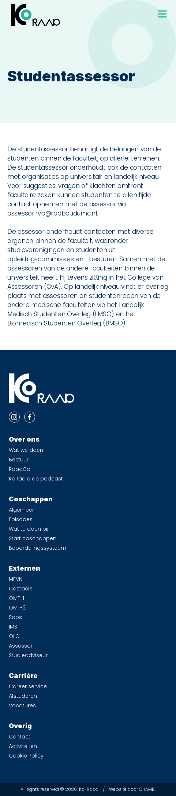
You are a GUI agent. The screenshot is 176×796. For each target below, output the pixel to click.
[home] (33, 14)
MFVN (15, 579)
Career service (28, 686)
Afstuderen (23, 696)
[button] (162, 14)
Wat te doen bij (28, 528)
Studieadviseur (28, 655)
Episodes (21, 519)
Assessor (21, 645)
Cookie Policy (26, 755)
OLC (14, 636)
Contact (19, 736)
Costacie (21, 588)
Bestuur (19, 459)
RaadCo (19, 469)
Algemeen (22, 509)
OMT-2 (17, 607)
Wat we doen (26, 450)
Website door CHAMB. (132, 789)
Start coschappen (32, 538)
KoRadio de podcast (36, 478)
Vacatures (22, 705)
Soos (15, 617)
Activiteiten (23, 746)
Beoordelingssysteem (37, 548)
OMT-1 (16, 598)
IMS (13, 626)
